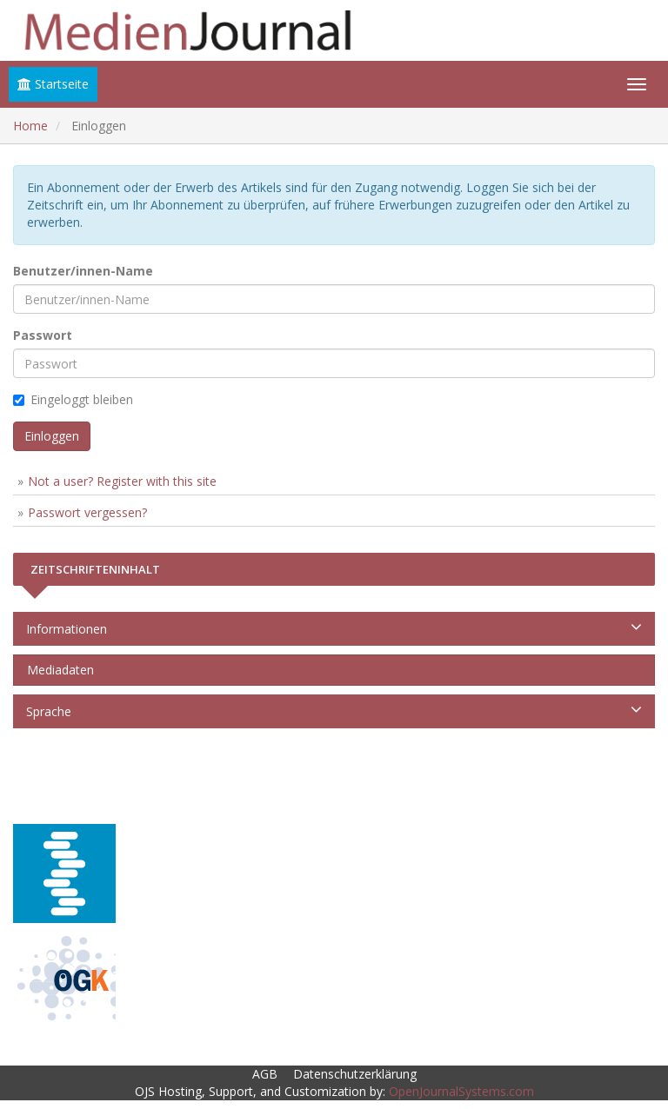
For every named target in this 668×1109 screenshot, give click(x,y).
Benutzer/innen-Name (83, 270)
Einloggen (51, 436)
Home (30, 125)
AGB (264, 1074)
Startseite (53, 84)
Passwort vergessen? (87, 512)
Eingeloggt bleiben (73, 399)
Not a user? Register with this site (122, 481)
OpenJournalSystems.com (461, 1091)
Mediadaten (57, 669)
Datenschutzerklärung (355, 1074)
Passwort (42, 335)
